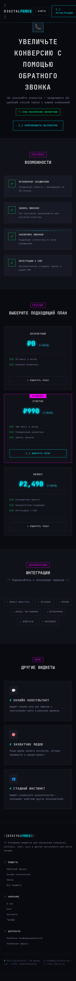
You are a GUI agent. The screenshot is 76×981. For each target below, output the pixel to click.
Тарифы (11, 929)
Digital (18, 11)
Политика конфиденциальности (25, 948)
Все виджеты (14, 895)
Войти (40, 11)
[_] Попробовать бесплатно (38, 125)
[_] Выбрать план (38, 453)
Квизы (10, 889)
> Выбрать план (38, 380)
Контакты (12, 924)
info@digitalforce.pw (57, 970)
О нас (10, 913)
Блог (9, 918)
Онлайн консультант (19, 884)
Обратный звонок (17, 878)
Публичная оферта (17, 953)
